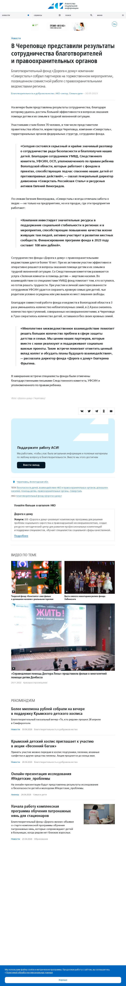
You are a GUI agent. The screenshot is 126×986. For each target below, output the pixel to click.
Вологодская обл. (39, 481)
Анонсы (15, 794)
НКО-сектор (62, 93)
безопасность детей (27, 487)
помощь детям (28, 491)
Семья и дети (76, 93)
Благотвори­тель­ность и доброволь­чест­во (32, 93)
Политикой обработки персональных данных (29, 972)
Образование (41, 839)
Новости (16, 38)
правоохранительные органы (53, 491)
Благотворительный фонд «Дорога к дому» (39, 496)
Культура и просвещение (35, 683)
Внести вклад (31, 465)
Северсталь (76, 491)
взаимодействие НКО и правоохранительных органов (67, 487)
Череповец (23, 481)
